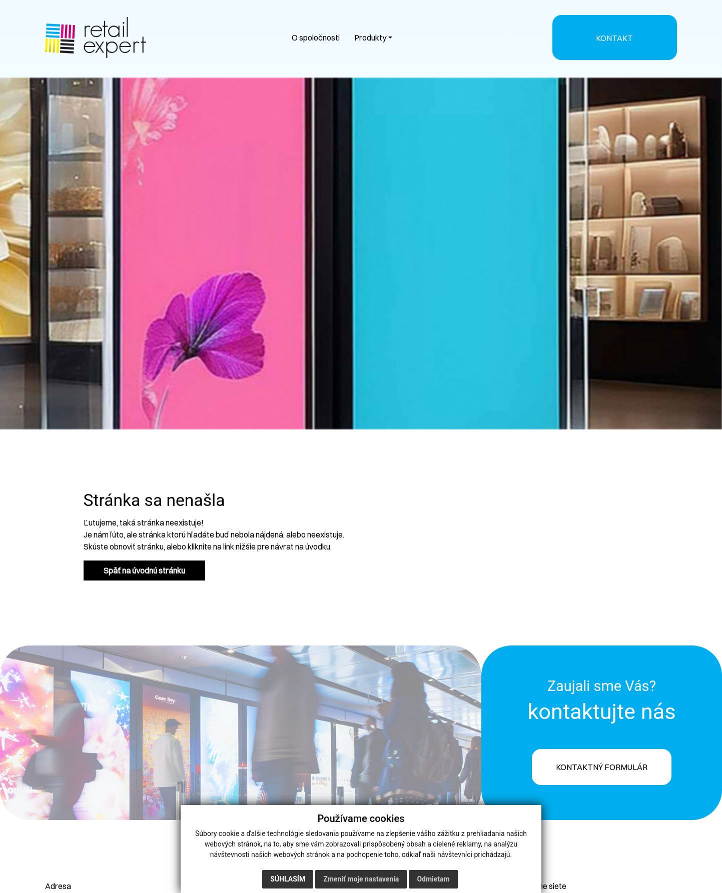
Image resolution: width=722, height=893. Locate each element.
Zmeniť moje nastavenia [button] (361, 879)
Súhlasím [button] (287, 879)
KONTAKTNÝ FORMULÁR (601, 767)
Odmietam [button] (433, 879)
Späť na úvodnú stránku (144, 571)
